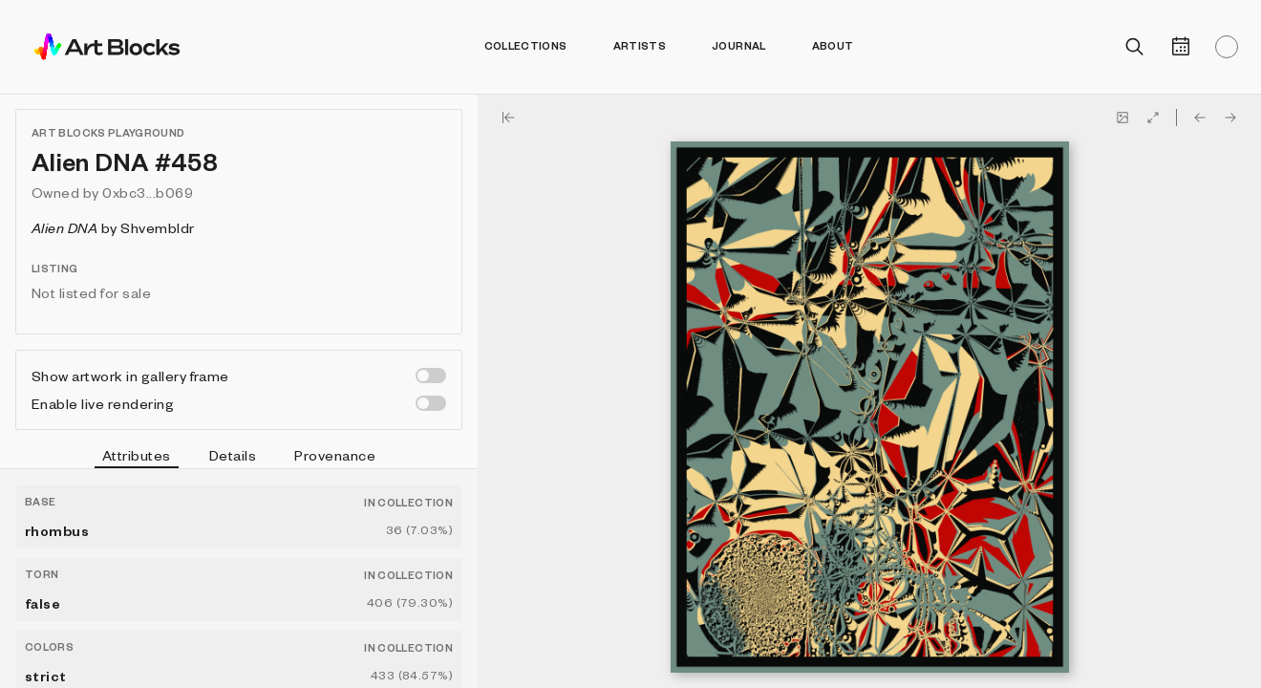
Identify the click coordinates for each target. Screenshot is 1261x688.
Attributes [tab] (137, 457)
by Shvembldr (113, 227)
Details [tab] (232, 454)
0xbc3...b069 (147, 192)
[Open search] (1134, 46)
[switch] (431, 375)
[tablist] (239, 457)
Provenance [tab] (334, 454)
